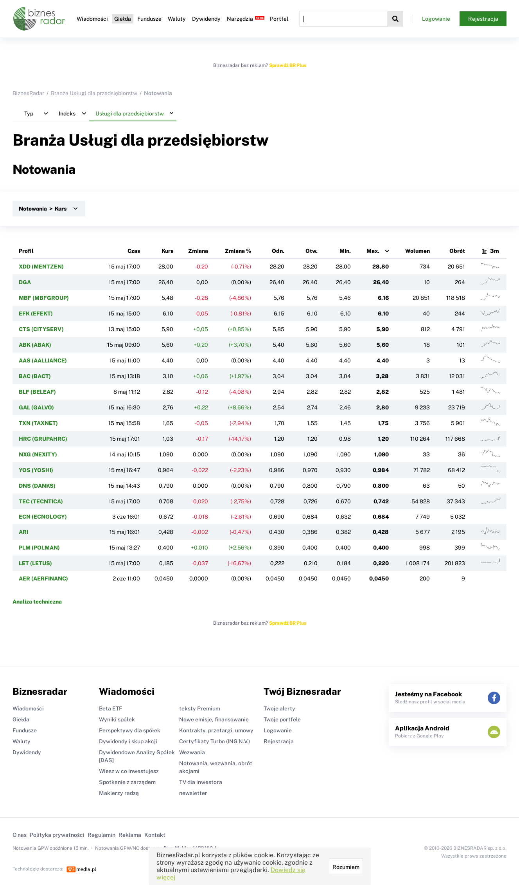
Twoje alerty (279, 708)
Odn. (278, 251)
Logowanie (436, 19)
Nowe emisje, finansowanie (214, 719)
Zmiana (198, 251)
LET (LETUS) (35, 563)
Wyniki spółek (117, 719)
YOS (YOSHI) (36, 470)
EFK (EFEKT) (36, 313)
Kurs (167, 251)
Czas (134, 251)
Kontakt (154, 835)
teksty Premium (199, 708)
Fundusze (149, 19)
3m (494, 251)
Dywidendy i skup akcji (128, 741)
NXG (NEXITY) (38, 454)
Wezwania (192, 752)
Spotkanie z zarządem (127, 782)
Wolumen (417, 251)
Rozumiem (345, 867)
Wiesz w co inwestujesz (129, 771)
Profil (26, 251)
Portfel (279, 19)
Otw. (311, 251)
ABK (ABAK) (35, 345)
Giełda (122, 19)
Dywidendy (206, 19)
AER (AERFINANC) (43, 578)
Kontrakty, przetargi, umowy (216, 730)
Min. (345, 251)
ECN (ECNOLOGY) (43, 517)
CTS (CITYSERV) (41, 329)
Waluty (177, 19)
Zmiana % (238, 251)
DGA (25, 282)
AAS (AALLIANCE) (43, 360)
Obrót (457, 251)
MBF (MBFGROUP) (44, 298)
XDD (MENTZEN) (41, 266)
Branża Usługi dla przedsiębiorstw (94, 93)
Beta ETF (110, 708)
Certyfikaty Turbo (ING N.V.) (214, 741)
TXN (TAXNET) (38, 423)
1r (484, 251)
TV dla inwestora (200, 782)
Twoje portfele (282, 719)
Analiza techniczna (37, 601)
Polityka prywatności (57, 835)
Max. (372, 251)
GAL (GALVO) (36, 407)
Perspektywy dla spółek (129, 730)
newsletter (193, 793)
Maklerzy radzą (119, 793)
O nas (20, 835)
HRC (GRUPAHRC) (43, 439)
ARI (23, 532)
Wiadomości (92, 19)
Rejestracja (483, 19)
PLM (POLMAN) (39, 547)
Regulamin (101, 835)
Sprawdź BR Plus (287, 65)
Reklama (130, 835)
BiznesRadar (28, 93)
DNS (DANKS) (37, 486)
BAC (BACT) (35, 376)
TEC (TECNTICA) (41, 501)
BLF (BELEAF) (37, 392)
